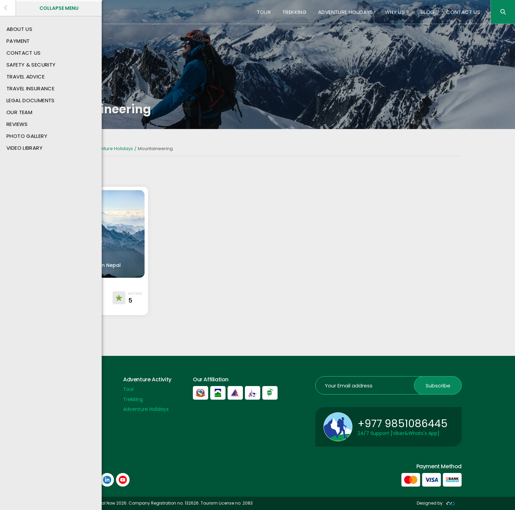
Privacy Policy (69, 429)
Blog (428, 12)
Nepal (78, 148)
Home (60, 148)
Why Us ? (397, 12)
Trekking (294, 12)
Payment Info (69, 419)
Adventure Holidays (345, 12)
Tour (264, 12)
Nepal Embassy (71, 449)
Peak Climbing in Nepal (92, 265)
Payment (64, 389)
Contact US (463, 12)
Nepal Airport (68, 439)
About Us (63, 399)
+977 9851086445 (403, 424)
